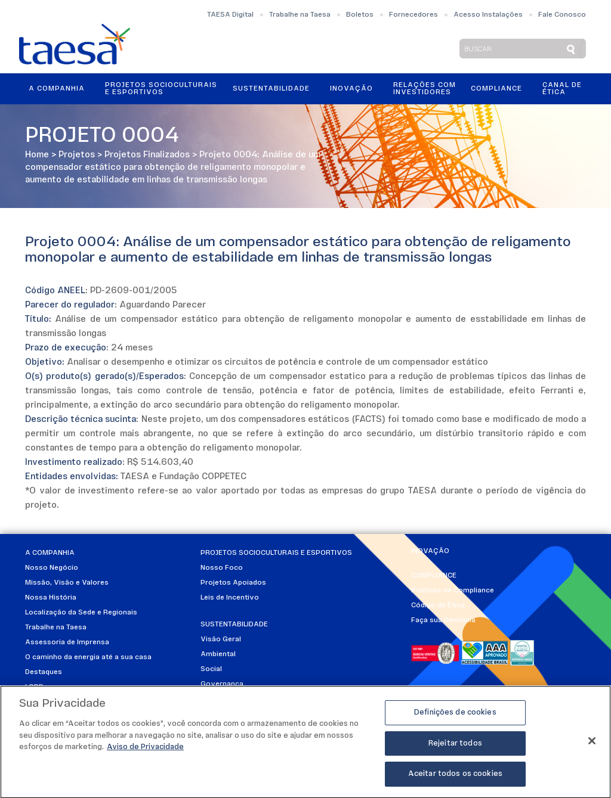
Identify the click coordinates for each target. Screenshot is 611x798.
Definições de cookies (455, 717)
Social (211, 669)
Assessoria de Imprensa (67, 642)
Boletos (360, 14)
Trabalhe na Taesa (300, 14)
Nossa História (50, 597)
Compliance (496, 88)
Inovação (351, 88)
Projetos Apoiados (233, 582)
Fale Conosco (562, 14)
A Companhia (57, 88)
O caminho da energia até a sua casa (88, 657)
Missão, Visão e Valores (67, 582)
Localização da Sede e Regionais (81, 612)
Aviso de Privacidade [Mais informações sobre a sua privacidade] (145, 751)
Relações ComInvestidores (424, 89)
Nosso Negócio (51, 568)
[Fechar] (592, 745)
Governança (221, 684)
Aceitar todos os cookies (455, 779)
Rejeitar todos (455, 748)
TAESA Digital (230, 14)
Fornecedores (413, 14)
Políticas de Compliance (452, 590)
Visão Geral (220, 639)
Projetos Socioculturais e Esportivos (161, 89)
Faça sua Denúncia (443, 620)
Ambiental (218, 654)
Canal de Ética (562, 89)
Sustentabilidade (271, 88)
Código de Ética (438, 605)
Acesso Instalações (488, 14)
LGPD (34, 687)
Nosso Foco (221, 568)
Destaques (43, 672)
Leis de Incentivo (229, 597)
